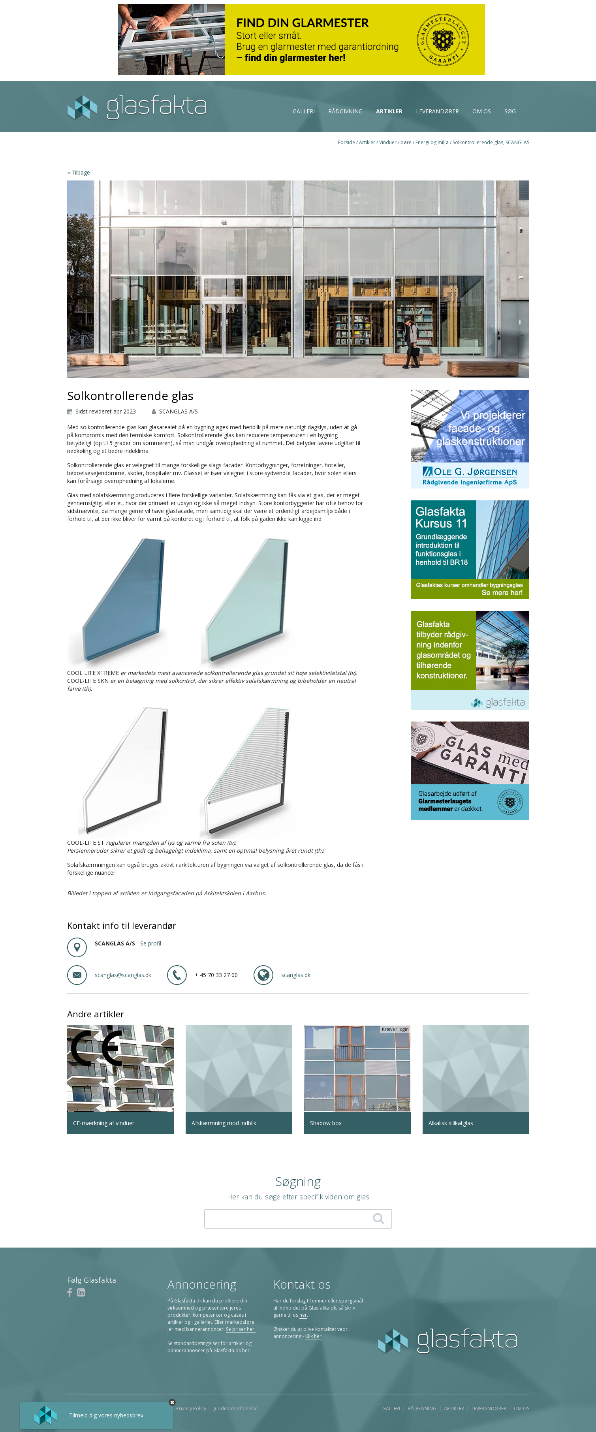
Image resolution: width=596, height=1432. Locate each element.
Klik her (313, 1336)
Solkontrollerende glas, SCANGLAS (491, 142)
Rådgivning (345, 111)
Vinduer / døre (395, 142)
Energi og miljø (432, 142)
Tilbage (80, 172)
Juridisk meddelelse (236, 1408)
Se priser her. (241, 1329)
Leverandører (437, 111)
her (303, 1315)
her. (246, 1350)
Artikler (389, 111)
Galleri (304, 111)
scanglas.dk (295, 975)
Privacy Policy (191, 1408)
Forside (346, 142)
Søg (510, 111)
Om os (481, 111)
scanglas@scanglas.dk (123, 975)
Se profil (150, 943)
